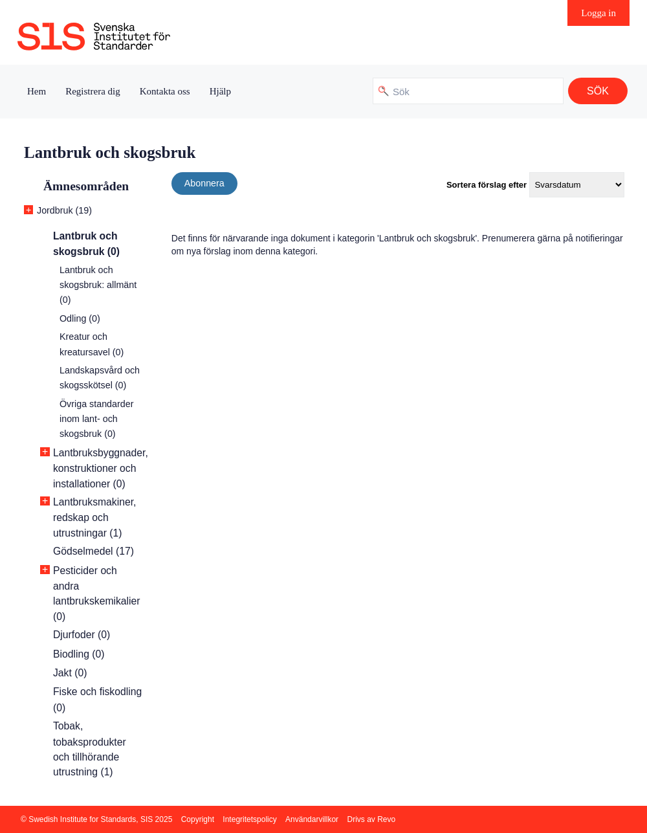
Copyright (197, 819)
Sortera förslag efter (486, 185)
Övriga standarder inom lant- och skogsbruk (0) (96, 419)
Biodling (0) (79, 654)
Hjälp (220, 91)
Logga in (598, 13)
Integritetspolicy (249, 819)
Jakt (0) (70, 672)
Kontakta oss (165, 91)
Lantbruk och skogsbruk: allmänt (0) (98, 285)
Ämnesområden (86, 186)
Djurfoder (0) (81, 634)
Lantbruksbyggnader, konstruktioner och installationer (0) (100, 468)
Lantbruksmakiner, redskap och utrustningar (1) (94, 517)
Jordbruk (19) (64, 210)
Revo (386, 819)
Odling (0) (80, 318)
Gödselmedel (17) (93, 551)
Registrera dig (92, 91)
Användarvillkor (311, 819)
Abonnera (204, 183)
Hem (36, 91)
